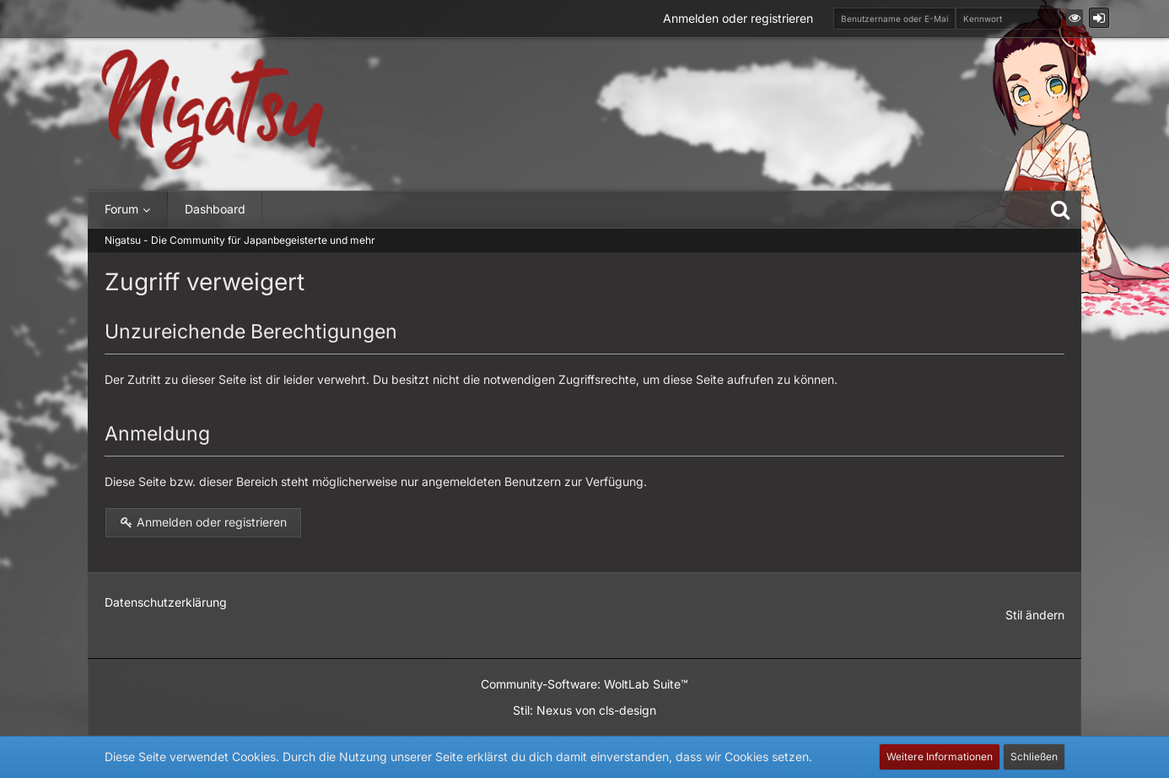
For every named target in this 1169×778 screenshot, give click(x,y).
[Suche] (1060, 209)
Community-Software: (584, 684)
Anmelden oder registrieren (738, 18)
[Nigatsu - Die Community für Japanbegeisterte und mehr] (212, 110)
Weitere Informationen (939, 756)
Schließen (1034, 756)
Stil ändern (1034, 615)
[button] (1074, 17)
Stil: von (584, 710)
